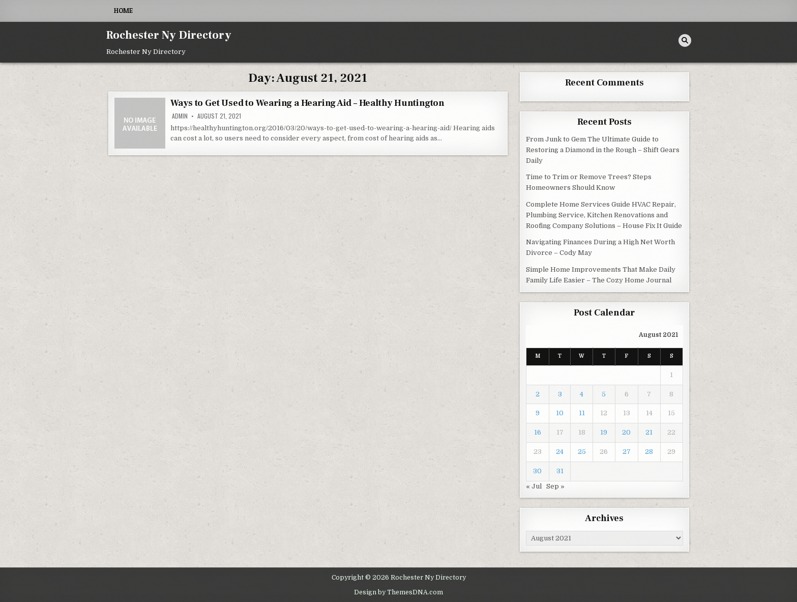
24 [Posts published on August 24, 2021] (560, 451)
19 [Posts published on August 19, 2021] (603, 432)
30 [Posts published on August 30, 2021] (537, 471)
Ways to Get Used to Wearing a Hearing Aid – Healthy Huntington (307, 103)
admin (180, 116)
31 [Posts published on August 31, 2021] (560, 471)
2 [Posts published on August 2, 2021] (538, 394)
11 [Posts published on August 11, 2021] (582, 413)
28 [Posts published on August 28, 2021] (649, 451)
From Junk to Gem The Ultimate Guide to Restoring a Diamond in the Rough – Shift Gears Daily (603, 149)
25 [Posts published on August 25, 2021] (582, 451)
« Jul (534, 486)
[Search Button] (684, 40)
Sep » (555, 486)
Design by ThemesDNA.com (398, 592)
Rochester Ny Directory (168, 35)
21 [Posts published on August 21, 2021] (649, 432)
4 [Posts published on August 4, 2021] (581, 394)
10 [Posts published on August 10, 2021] (560, 413)
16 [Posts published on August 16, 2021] (537, 432)
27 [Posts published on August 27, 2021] (627, 451)
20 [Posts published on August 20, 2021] (626, 432)
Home (123, 11)
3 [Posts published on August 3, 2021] (560, 394)
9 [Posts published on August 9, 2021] (538, 413)
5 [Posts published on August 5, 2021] (604, 394)
